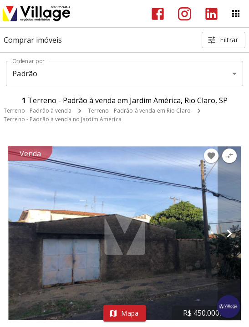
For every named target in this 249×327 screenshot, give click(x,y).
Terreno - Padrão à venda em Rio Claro (139, 110)
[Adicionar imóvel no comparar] (229, 156)
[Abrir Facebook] (158, 14)
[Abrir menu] (236, 14)
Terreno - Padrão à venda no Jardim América (63, 119)
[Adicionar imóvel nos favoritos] (211, 156)
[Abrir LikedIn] (211, 14)
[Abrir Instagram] (185, 14)
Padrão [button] (24, 74)
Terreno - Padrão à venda (37, 110)
